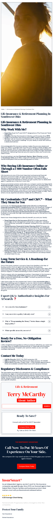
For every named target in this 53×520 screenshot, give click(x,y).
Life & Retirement (26, 387)
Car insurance (7, 514)
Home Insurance (7, 517)
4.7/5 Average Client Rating (12, 498)
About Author (26, 400)
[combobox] (22, 406)
